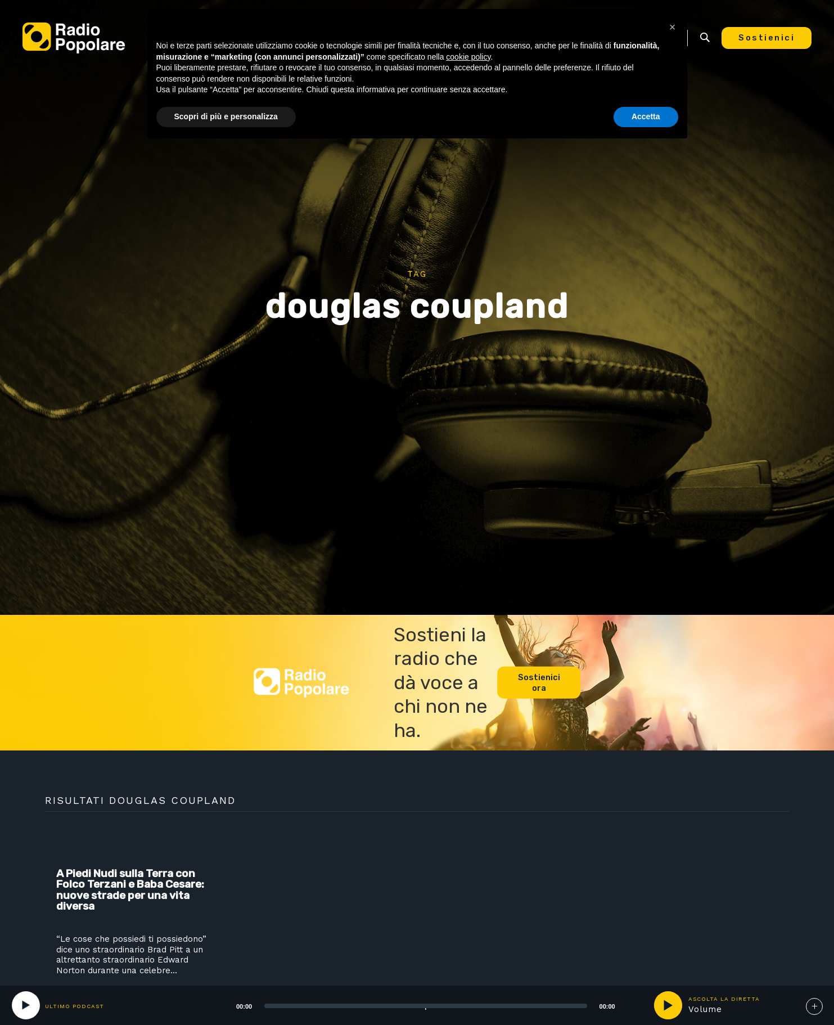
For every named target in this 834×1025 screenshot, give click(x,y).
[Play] (26, 1005)
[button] (673, 27)
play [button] (668, 1005)
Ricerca (704, 37)
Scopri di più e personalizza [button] (226, 116)
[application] (411, 1005)
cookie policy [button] (468, 56)
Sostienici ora (539, 682)
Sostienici (766, 38)
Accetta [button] (646, 116)
